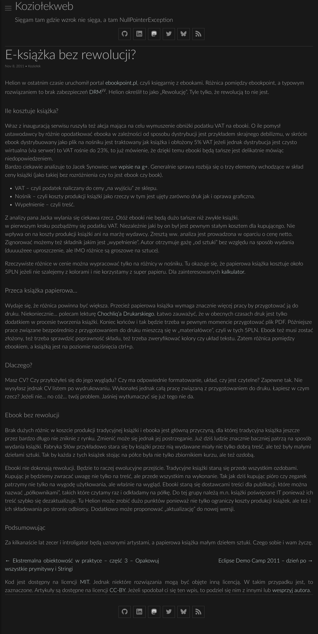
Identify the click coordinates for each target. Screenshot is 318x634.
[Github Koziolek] (125, 34)
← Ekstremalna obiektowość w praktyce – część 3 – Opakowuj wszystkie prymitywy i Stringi (82, 565)
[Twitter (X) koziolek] (169, 34)
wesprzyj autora (291, 590)
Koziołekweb (44, 6)
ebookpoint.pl (121, 83)
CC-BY (117, 590)
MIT (84, 582)
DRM (95, 92)
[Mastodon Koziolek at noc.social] (154, 34)
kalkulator (233, 272)
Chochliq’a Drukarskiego (125, 314)
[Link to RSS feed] (198, 34)
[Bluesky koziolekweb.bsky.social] (183, 34)
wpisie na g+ (133, 167)
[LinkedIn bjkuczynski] (139, 34)
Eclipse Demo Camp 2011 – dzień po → (265, 560)
